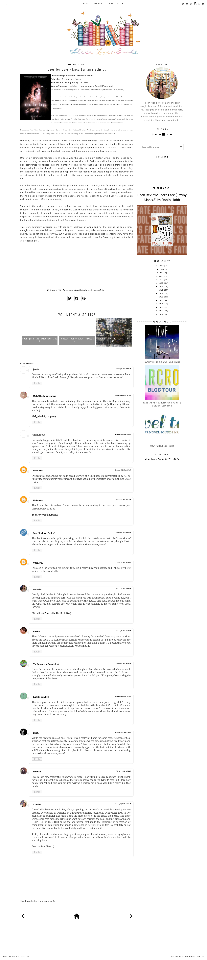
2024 (162, 269)
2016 (161, 297)
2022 (161, 276)
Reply (37, 383)
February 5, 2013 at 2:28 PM (123, 532)
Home (86, 3)
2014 (161, 304)
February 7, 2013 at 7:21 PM (123, 771)
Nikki (36, 733)
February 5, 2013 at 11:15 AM (123, 395)
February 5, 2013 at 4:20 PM (123, 631)
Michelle (37, 589)
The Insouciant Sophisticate (46, 664)
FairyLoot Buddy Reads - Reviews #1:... (77, 339)
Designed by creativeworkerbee (187, 956)
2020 (161, 283)
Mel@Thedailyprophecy (44, 396)
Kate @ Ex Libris (41, 697)
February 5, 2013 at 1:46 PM (123, 500)
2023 (162, 273)
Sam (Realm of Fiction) (44, 533)
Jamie (36, 369)
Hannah (37, 771)
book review (69, 290)
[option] (39, 332)
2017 (161, 293)
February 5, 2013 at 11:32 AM (123, 434)
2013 (161, 307)
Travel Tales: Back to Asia (162, 445)
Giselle (36, 631)
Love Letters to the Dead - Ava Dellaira (162, 362)
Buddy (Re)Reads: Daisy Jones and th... (39, 339)
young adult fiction (98, 290)
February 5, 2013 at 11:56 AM (123, 470)
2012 (161, 311)
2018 (161, 290)
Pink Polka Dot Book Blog (57, 613)
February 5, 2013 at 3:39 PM (123, 589)
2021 (161, 279)
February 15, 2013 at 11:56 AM (123, 804)
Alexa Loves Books (12, 956)
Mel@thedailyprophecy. (44, 416)
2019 (161, 286)
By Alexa (76, 290)
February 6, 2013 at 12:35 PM (123, 732)
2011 (161, 314)
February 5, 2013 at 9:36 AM (123, 369)
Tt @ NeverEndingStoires (45, 514)
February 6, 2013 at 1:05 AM (123, 663)
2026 (161, 266)
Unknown (38, 470)
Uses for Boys (58, 75)
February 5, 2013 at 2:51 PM (123, 562)
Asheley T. (38, 804)
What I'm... (115, 3)
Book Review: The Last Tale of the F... (114, 339)
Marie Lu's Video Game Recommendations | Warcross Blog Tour (162, 404)
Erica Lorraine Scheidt (85, 290)
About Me (99, 3)
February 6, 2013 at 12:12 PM (123, 696)
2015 (161, 300)
